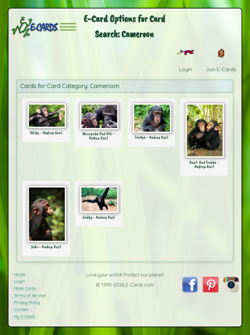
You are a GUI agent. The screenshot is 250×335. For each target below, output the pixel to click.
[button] (68, 27)
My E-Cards (24, 316)
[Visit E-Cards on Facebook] (190, 290)
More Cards (25, 288)
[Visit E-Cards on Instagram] (231, 290)
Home (19, 274)
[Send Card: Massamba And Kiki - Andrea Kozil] (98, 116)
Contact (21, 309)
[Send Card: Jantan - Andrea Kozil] (151, 118)
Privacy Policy (27, 302)
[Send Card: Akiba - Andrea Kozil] (46, 115)
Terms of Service (30, 295)
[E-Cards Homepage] (35, 27)
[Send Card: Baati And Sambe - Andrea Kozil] (204, 130)
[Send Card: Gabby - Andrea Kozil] (98, 199)
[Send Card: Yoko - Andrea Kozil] (46, 214)
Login (19, 281)
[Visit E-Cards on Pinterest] (210, 290)
